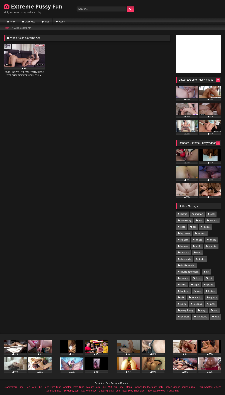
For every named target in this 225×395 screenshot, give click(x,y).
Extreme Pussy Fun (33, 6)
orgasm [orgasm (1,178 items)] (213, 297)
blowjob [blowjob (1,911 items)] (184, 246)
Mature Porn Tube (96, 387)
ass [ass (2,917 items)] (200, 220)
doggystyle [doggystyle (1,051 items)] (185, 259)
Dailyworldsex (88, 390)
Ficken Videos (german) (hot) (180, 387)
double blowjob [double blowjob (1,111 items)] (187, 265)
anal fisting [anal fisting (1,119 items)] (185, 220)
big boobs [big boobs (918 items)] (185, 233)
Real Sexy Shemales (133, 390)
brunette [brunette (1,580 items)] (213, 246)
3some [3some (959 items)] (183, 214)
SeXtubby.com (72, 390)
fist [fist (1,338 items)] (210, 278)
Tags (47, 21)
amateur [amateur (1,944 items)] (199, 214)
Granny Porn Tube (14, 387)
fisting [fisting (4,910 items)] (183, 284)
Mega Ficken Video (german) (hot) (144, 387)
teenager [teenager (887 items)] (184, 316)
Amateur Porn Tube (73, 387)
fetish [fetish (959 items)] (198, 278)
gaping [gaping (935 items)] (209, 284)
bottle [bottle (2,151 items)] (198, 246)
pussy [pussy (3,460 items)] (212, 304)
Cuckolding (173, 390)
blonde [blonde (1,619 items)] (213, 240)
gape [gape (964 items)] (196, 284)
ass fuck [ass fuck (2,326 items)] (214, 220)
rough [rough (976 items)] (203, 310)
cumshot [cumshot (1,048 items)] (184, 252)
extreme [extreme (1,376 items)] (184, 278)
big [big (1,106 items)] (194, 227)
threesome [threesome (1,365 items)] (202, 316)
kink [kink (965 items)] (199, 291)
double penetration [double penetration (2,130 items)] (189, 272)
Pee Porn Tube (34, 387)
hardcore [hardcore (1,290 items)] (184, 291)
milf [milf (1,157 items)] (182, 297)
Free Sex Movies (156, 390)
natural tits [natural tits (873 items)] (196, 297)
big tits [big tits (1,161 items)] (199, 240)
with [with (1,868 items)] (217, 316)
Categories (30, 21)
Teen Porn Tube (52, 387)
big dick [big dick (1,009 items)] (184, 240)
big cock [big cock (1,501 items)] (202, 233)
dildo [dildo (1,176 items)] (198, 252)
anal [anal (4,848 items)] (212, 214)
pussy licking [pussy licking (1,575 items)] (186, 310)
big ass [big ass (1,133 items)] (207, 227)
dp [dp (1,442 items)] (207, 272)
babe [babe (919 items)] (182, 227)
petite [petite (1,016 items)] (183, 304)
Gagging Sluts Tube (109, 390)
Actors (62, 21)
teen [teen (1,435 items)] (216, 310)
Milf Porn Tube (116, 387)
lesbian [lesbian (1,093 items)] (211, 291)
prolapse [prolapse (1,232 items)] (197, 304)
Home (12, 21)
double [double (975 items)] (202, 259)
